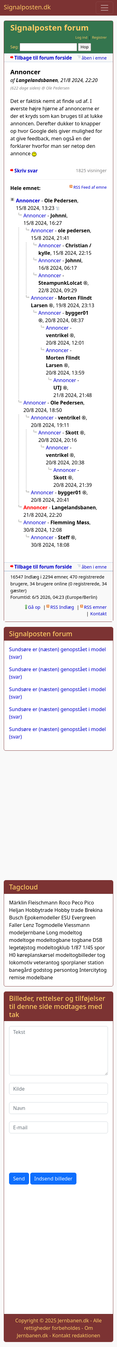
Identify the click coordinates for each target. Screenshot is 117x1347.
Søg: (14, 47)
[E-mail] (58, 1127)
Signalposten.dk (27, 7)
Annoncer (28, 200)
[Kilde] (58, 1089)
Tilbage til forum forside (43, 58)
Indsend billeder (53, 1178)
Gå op (34, 607)
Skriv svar (26, 170)
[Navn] (58, 1108)
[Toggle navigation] (104, 8)
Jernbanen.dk (73, 1320)
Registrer (99, 37)
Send (19, 1178)
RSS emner (95, 607)
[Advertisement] (58, 814)
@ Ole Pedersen (55, 88)
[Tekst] (58, 1050)
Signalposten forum (49, 27)
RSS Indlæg (62, 607)
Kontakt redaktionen (76, 1335)
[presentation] (56, 1153)
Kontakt (98, 614)
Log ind (81, 37)
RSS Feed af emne (90, 187)
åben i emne (94, 58)
